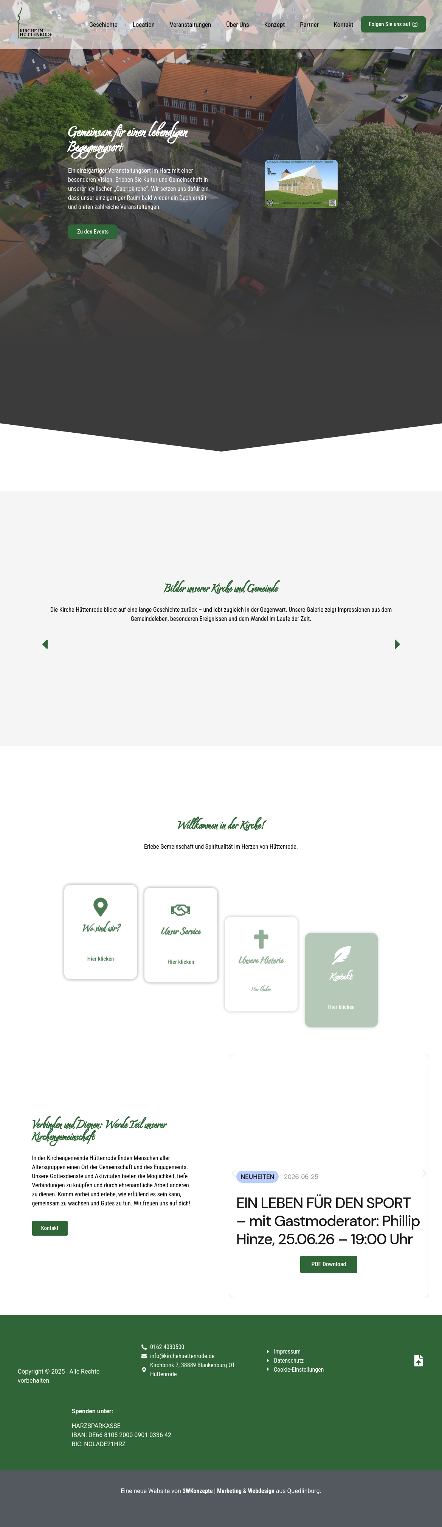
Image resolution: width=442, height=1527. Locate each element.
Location (144, 24)
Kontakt (344, 24)
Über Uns (237, 24)
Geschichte (103, 24)
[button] (397, 644)
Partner (309, 24)
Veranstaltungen (190, 24)
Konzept (274, 24)
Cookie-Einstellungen (299, 1369)
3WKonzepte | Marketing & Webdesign (229, 1491)
